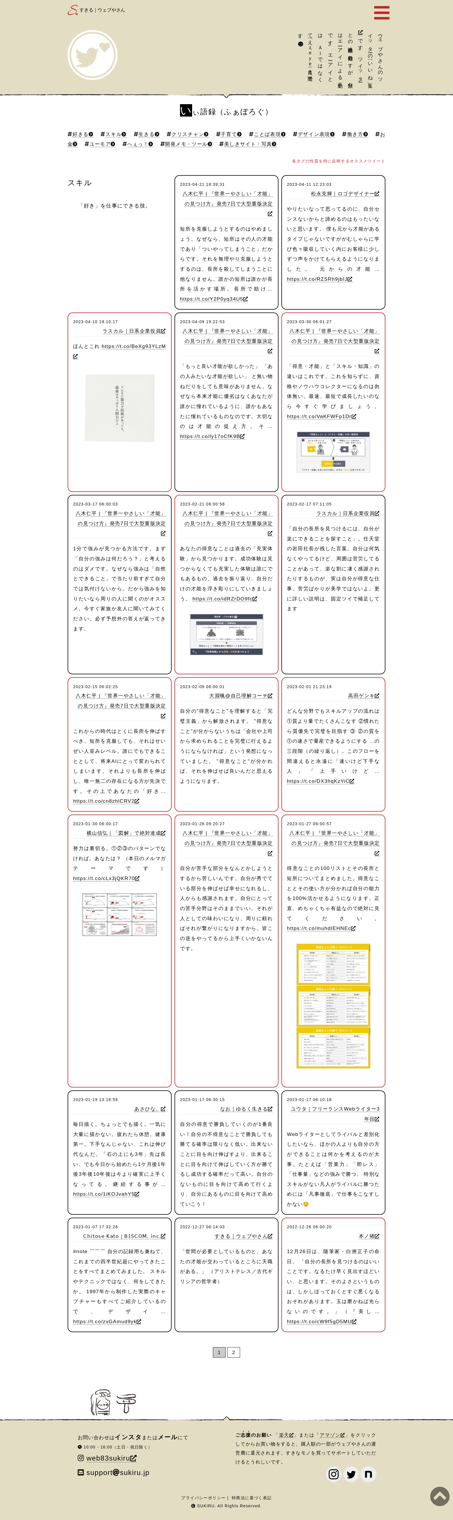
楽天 (284, 1435)
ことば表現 (267, 134)
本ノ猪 (367, 1236)
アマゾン (330, 1435)
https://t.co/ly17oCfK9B (210, 436)
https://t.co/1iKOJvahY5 (104, 1194)
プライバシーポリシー (203, 1497)
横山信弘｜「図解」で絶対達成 (124, 833)
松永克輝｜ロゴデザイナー (343, 193)
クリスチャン (187, 134)
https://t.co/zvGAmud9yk (105, 1321)
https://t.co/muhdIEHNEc (319, 928)
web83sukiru (108, 1458)
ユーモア (100, 144)
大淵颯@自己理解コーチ (238, 696)
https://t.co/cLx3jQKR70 (104, 878)
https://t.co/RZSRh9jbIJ (317, 279)
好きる (80, 134)
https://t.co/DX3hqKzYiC (318, 781)
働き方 (355, 134)
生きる (146, 134)
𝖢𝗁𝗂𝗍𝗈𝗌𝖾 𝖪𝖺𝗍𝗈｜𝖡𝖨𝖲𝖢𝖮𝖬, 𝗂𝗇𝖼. (122, 1236)
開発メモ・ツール (186, 144)
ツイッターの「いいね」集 (375, 55)
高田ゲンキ (361, 696)
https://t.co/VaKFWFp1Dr (319, 416)
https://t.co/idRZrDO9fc (222, 599)
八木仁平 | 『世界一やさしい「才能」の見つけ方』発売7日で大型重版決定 (228, 199)
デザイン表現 (314, 134)
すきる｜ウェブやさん (102, 10)
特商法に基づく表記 (252, 1497)
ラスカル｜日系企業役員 (132, 331)
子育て (229, 134)
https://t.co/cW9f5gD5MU (319, 1321)
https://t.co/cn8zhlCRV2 (104, 801)
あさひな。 (147, 1109)
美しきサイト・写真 (248, 144)
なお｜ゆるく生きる (244, 1109)
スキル (113, 134)
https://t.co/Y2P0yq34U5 (211, 299)
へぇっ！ (138, 144)
